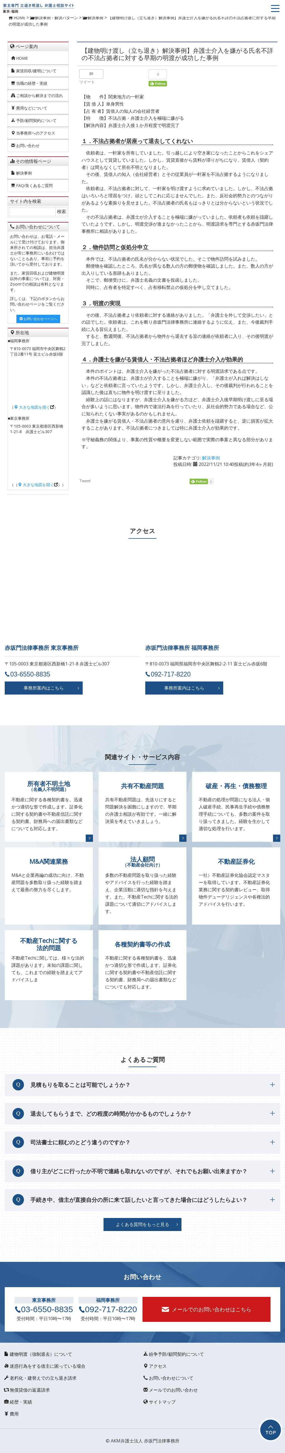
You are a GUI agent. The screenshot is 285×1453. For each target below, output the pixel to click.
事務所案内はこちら (44, 688)
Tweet (85, 481)
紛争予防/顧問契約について (172, 1354)
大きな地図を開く (32, 407)
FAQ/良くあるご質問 (32, 185)
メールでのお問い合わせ (169, 1390)
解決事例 (21, 173)
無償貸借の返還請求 (26, 1390)
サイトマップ (158, 1402)
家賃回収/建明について (33, 70)
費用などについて (29, 108)
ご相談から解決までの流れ (37, 95)
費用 (10, 1414)
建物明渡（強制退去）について (37, 1354)
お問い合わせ (25, 145)
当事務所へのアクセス (33, 133)
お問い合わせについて (167, 1378)
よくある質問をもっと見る (142, 1224)
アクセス (154, 1366)
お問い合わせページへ (38, 318)
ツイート (87, 81)
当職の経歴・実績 (29, 83)
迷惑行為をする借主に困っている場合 (44, 1366)
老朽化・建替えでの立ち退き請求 (39, 1378)
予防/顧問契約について (33, 120)
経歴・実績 (17, 1402)
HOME (19, 58)
